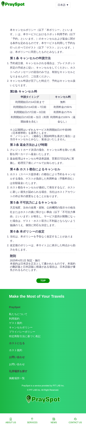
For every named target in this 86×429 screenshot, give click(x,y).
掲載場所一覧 (17, 378)
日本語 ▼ (63, 4)
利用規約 (14, 318)
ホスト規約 (15, 350)
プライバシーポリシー (22, 331)
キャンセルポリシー (21, 327)
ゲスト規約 (15, 322)
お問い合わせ (17, 364)
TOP (43, 280)
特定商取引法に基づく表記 (24, 336)
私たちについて (18, 314)
